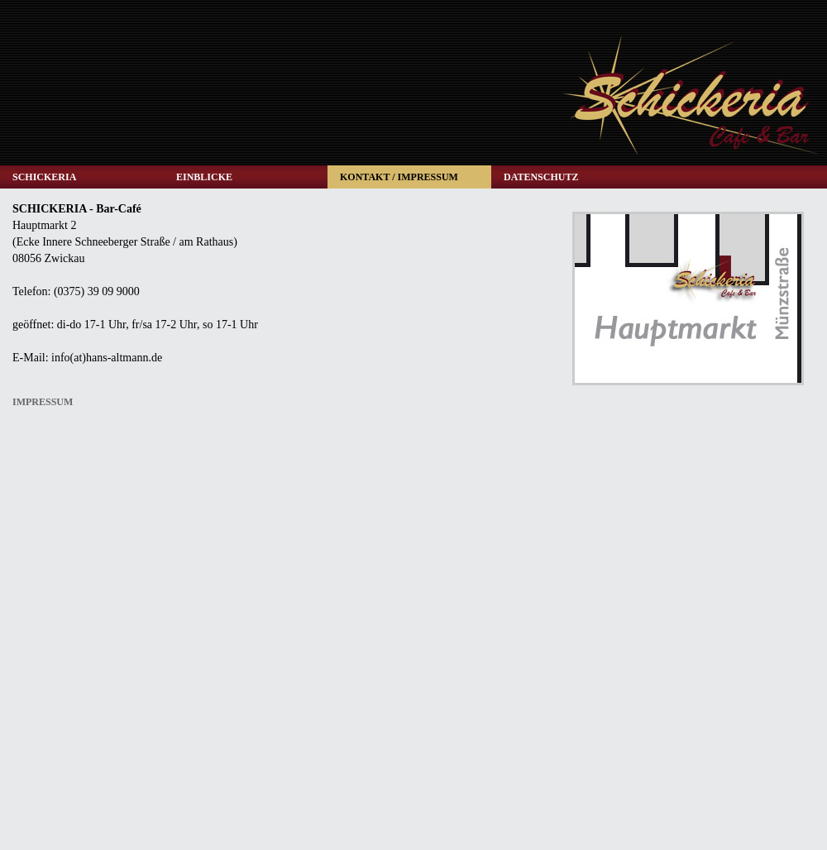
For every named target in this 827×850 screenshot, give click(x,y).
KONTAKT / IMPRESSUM (399, 177)
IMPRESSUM (42, 402)
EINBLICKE (204, 177)
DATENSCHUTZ (541, 177)
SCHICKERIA (44, 177)
